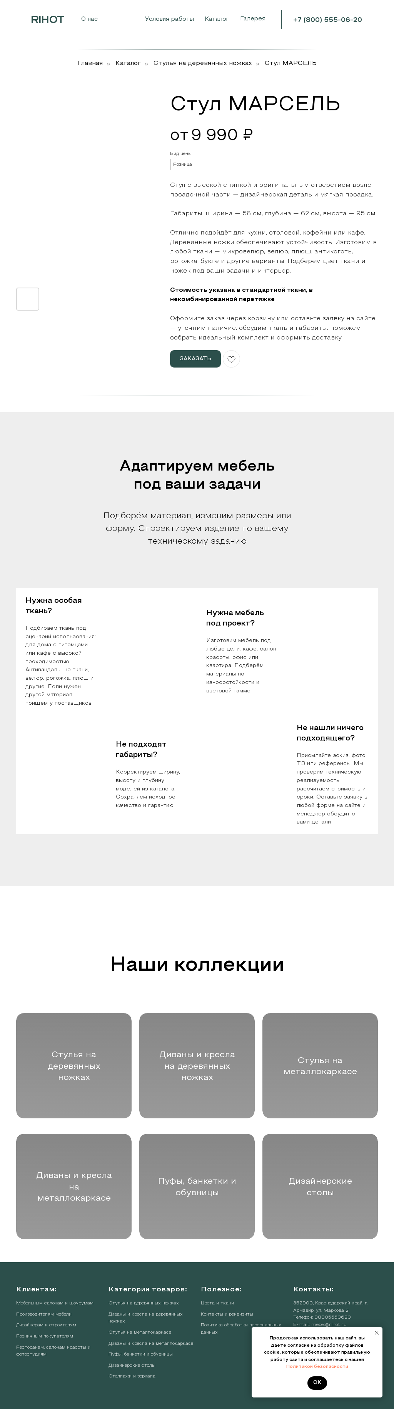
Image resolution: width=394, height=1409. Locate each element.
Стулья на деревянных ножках (203, 63)
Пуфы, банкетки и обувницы (141, 1354)
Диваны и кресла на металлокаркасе (151, 1344)
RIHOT (47, 20)
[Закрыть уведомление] (377, 1333)
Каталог (128, 63)
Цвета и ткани (217, 1303)
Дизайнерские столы (132, 1365)
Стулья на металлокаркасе (140, 1332)
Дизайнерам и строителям (46, 1325)
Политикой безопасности (317, 1367)
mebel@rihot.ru (329, 1325)
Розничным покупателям (44, 1336)
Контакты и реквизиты (227, 1314)
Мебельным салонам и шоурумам (54, 1303)
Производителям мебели (44, 1314)
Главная (90, 63)
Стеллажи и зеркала (132, 1376)
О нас (89, 19)
